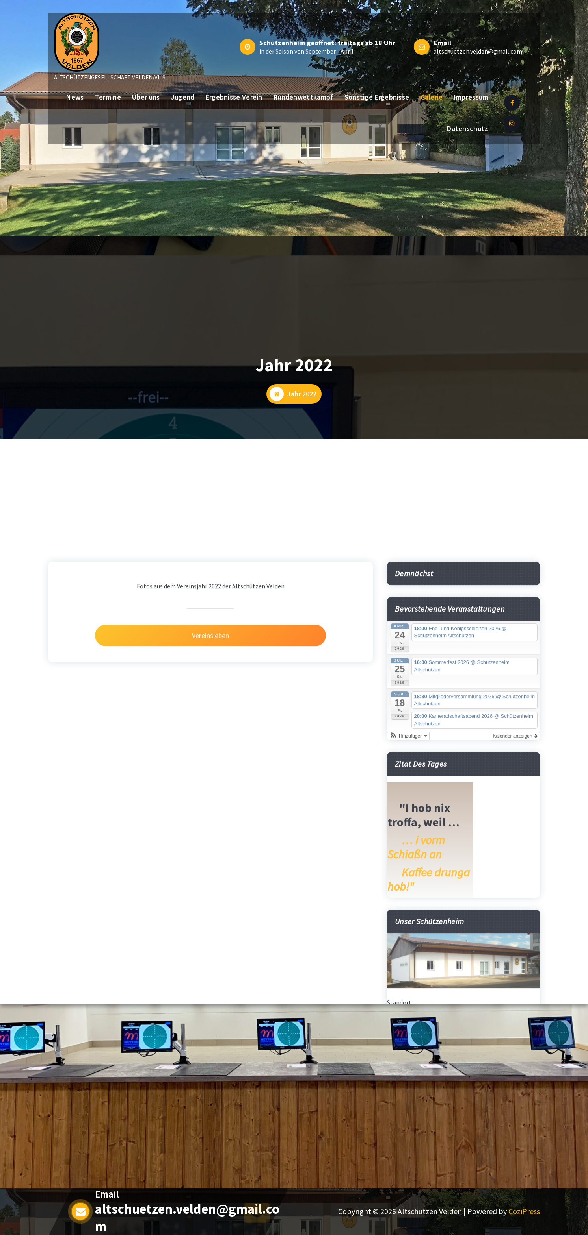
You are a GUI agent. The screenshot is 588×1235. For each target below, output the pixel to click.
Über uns (146, 97)
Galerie (432, 97)
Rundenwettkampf (303, 97)
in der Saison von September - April (306, 51)
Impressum (471, 97)
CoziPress (524, 1211)
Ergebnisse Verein (234, 97)
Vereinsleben (210, 912)
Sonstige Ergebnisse (376, 97)
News (75, 97)
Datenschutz (467, 128)
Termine (108, 97)
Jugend (183, 97)
